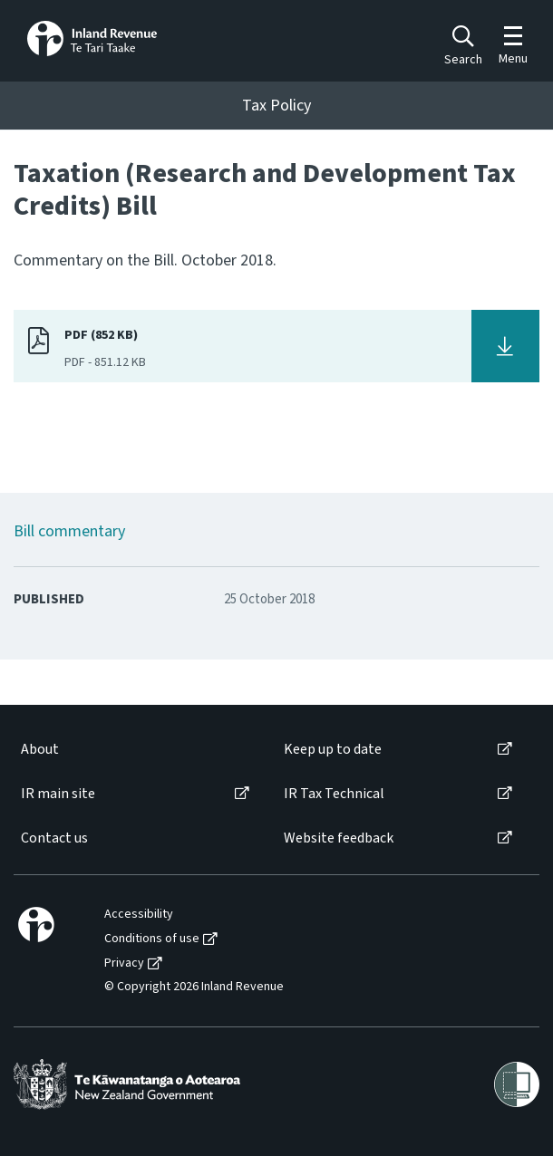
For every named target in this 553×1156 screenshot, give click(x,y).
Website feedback (338, 838)
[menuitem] (133, 749)
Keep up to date (333, 749)
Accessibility (138, 914)
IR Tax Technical (334, 794)
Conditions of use (151, 939)
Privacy (124, 963)
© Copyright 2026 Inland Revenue (194, 987)
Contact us (54, 838)
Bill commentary (69, 531)
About (40, 749)
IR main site (58, 794)
